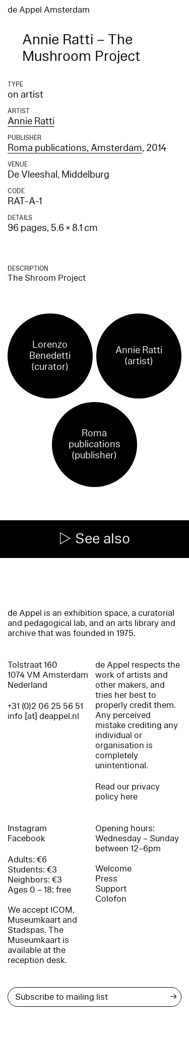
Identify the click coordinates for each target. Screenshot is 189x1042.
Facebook (26, 838)
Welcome (113, 868)
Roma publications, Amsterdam (75, 147)
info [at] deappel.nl (43, 716)
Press (106, 879)
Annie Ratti (31, 121)
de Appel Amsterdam (49, 10)
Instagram (27, 828)
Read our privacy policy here (127, 792)
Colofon (111, 899)
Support (111, 889)
